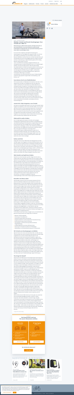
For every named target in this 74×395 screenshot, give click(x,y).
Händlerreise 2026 (54, 3)
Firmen (42, 3)
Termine (37, 3)
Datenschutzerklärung (38, 393)
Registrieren (56, 1)
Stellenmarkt (31, 3)
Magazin (26, 3)
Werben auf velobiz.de (50, 393)
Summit (46, 3)
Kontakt (43, 393)
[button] (14, 392)
